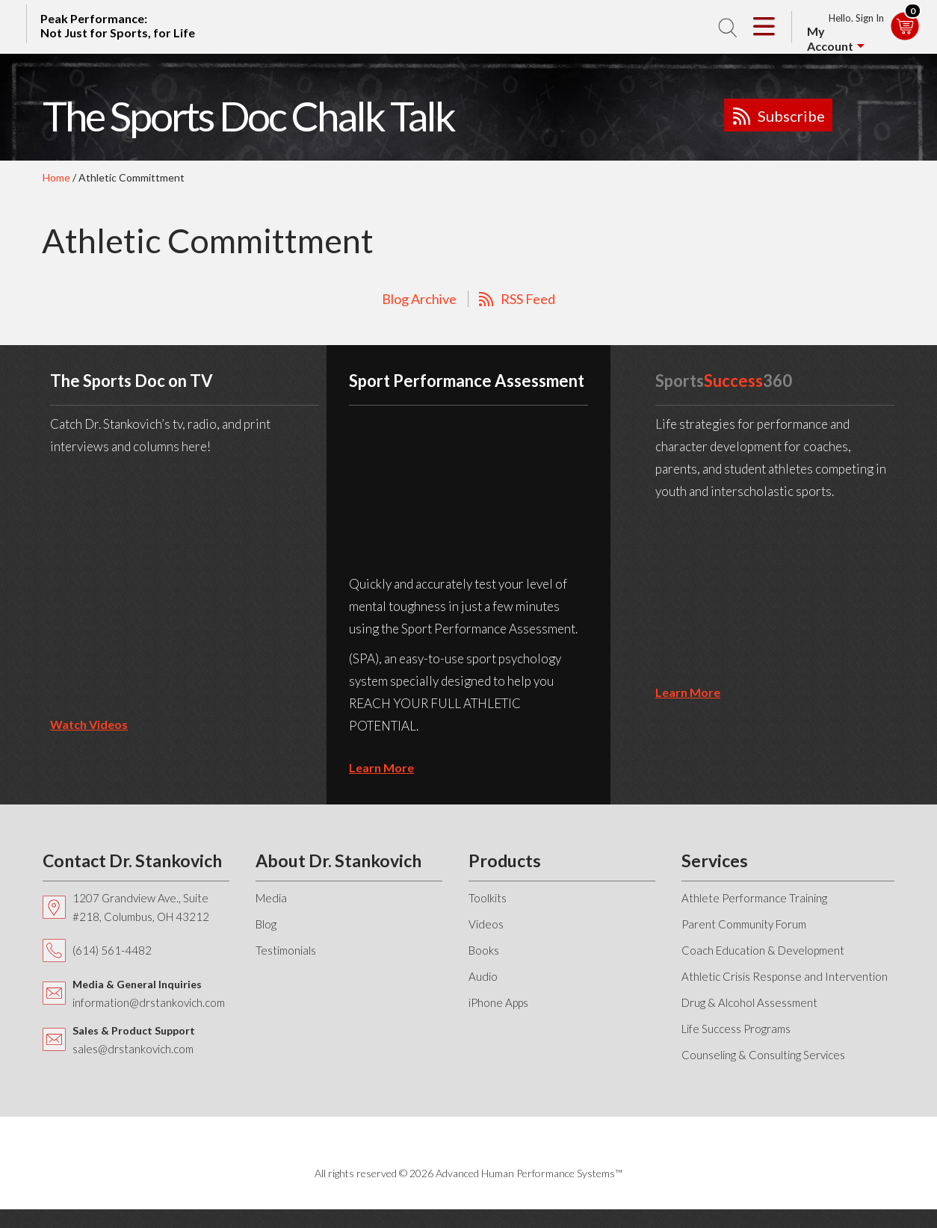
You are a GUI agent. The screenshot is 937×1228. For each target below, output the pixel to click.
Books (483, 950)
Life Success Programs (736, 1028)
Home (56, 177)
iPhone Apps (498, 1002)
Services (714, 860)
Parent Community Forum (743, 924)
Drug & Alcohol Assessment (749, 1002)
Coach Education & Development (762, 950)
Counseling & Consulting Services (763, 1054)
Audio (483, 976)
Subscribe (791, 116)
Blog (266, 924)
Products (504, 860)
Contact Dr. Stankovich (132, 860)
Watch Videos (89, 724)
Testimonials (286, 950)
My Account (830, 37)
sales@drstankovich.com (133, 1048)
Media (271, 898)
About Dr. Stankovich (338, 860)
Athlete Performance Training (754, 898)
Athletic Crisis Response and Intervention (784, 976)
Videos (486, 924)
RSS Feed (528, 299)
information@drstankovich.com (148, 1002)
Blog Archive (419, 299)
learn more (381, 767)
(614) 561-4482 (112, 950)
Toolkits (487, 898)
